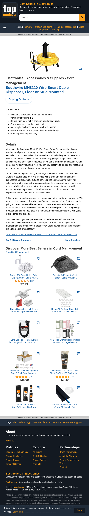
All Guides (37, 452)
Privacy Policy (12, 460)
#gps (29, 422)
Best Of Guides (40, 456)
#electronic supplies (72, 422)
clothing (55, 29)
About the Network (68, 456)
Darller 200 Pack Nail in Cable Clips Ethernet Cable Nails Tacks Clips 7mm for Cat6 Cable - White (24, 276)
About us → (11, 440)
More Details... (73, 240)
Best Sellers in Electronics (36, 3)
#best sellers (19, 422)
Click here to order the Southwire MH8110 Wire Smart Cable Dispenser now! (41, 234)
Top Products (12, 482)
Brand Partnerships (68, 452)
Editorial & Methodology (17, 452)
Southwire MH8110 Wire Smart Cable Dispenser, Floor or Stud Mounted (37, 90)
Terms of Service (13, 464)
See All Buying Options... (18, 240)
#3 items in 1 (55, 422)
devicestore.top (18, 487)
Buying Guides (39, 460)
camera (28, 27)
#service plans (40, 422)
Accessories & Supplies (45, 78)
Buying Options (19, 99)
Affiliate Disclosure (14, 456)
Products (37, 464)
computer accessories (65, 27)
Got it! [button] (80, 510)
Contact (63, 467)
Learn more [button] (17, 512)
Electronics (15, 78)
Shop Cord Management (17, 252)
